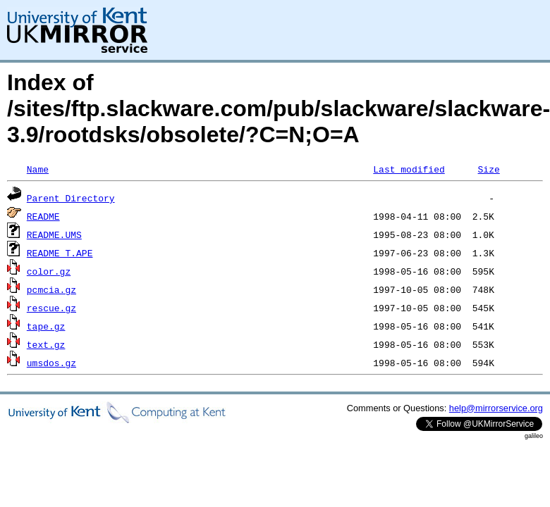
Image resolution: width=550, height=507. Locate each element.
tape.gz (46, 326)
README (43, 216)
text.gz (46, 344)
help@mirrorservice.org (496, 408)
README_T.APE (60, 252)
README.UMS (54, 234)
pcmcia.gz (51, 289)
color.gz (49, 271)
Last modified (408, 169)
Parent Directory (71, 198)
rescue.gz (51, 307)
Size (488, 169)
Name (38, 169)
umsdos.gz (51, 362)
